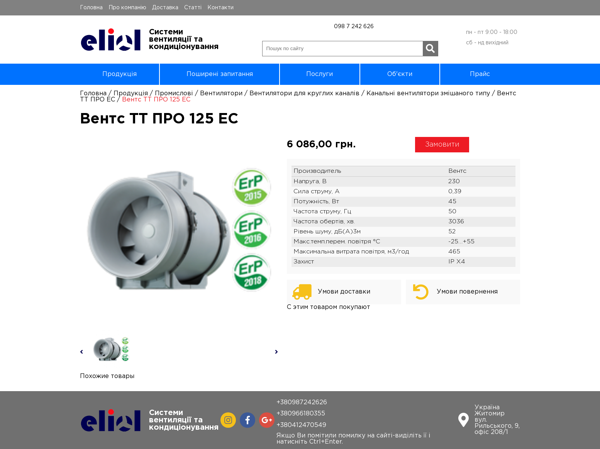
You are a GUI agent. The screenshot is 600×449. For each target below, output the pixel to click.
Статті (193, 7)
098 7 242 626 (354, 26)
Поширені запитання (219, 74)
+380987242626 (301, 402)
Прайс (480, 74)
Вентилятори (221, 93)
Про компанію (127, 7)
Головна (91, 7)
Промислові (174, 93)
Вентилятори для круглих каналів (304, 93)
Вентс (457, 171)
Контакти (220, 7)
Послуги (319, 74)
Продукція (119, 74)
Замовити (442, 145)
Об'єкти (399, 74)
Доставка (165, 7)
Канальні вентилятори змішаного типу (428, 93)
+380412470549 (301, 425)
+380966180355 (300, 414)
